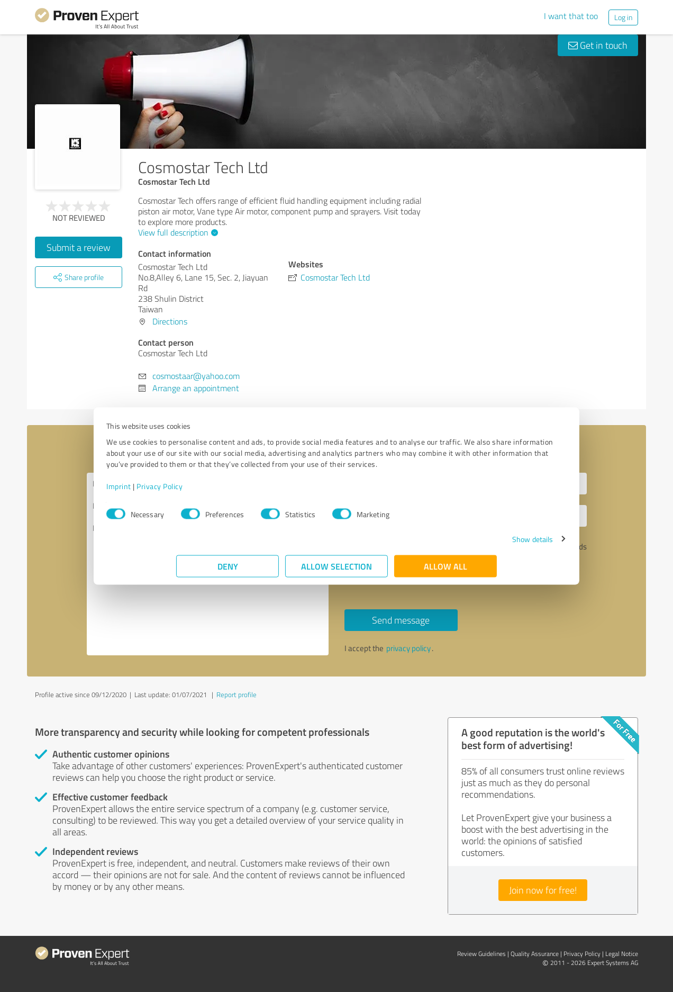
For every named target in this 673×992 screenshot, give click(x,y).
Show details (462, 544)
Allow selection (336, 571)
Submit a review (79, 247)
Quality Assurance (535, 953)
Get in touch (597, 45)
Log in (623, 17)
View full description (176, 232)
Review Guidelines (481, 953)
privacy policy (408, 648)
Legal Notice (621, 953)
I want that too (571, 16)
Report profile (236, 694)
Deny (227, 571)
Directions (169, 321)
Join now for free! (543, 889)
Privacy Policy (229, 491)
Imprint (188, 491)
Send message (401, 620)
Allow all (445, 571)
